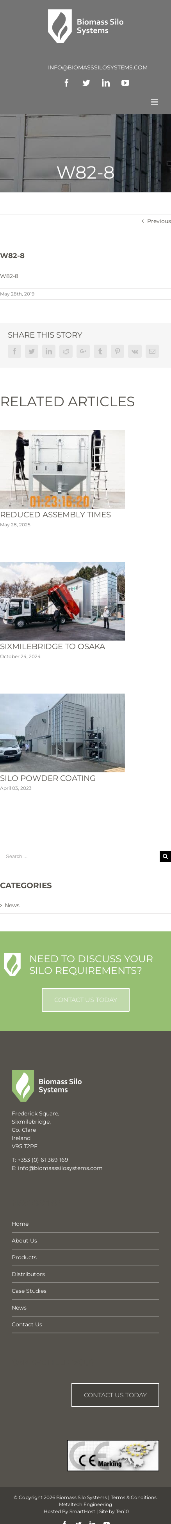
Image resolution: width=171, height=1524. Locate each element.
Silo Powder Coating (48, 778)
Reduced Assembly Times (55, 514)
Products (24, 1257)
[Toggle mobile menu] (155, 102)
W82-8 (9, 276)
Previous (159, 221)
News (12, 905)
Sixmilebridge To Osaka (52, 646)
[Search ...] (80, 856)
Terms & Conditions (134, 1497)
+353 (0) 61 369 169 (43, 1159)
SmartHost (82, 1511)
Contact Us (27, 1324)
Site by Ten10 (114, 1511)
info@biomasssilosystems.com (98, 67)
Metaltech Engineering (85, 1504)
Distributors (28, 1274)
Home (20, 1223)
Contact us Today (115, 1395)
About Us (24, 1240)
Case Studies (29, 1290)
